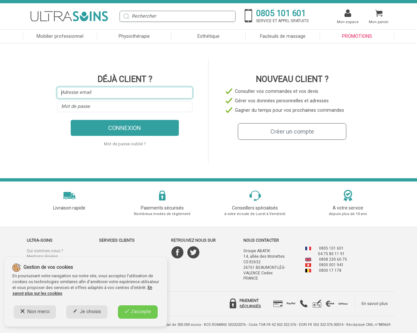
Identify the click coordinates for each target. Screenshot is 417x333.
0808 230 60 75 (333, 259)
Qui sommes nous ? (45, 251)
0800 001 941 (331, 265)
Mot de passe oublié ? (125, 143)
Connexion (124, 127)
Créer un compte (292, 131)
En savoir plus (375, 303)
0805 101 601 (331, 248)
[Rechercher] (178, 16)
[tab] (277, 304)
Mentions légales (42, 256)
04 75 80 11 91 (331, 254)
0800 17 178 (330, 270)
